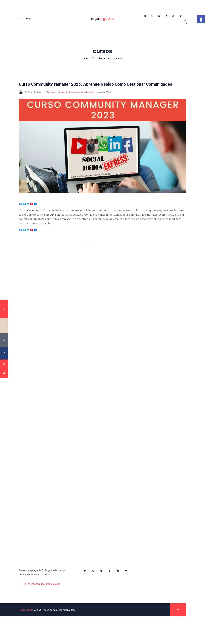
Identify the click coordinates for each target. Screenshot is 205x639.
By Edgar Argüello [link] (30, 102)
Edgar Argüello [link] (26, 632)
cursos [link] (74, 102)
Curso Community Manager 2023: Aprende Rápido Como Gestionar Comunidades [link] (98, 90)
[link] (201, 19)
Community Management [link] (58, 102)
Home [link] (85, 60)
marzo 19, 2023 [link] (103, 102)
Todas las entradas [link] (102, 60)
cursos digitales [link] (85, 102)
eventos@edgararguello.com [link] (44, 606)
